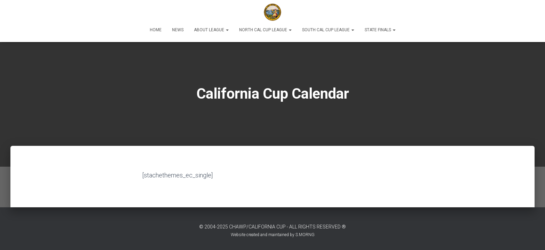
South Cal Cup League (328, 29)
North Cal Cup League (265, 29)
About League (211, 29)
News (178, 29)
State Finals (380, 29)
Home (156, 29)
